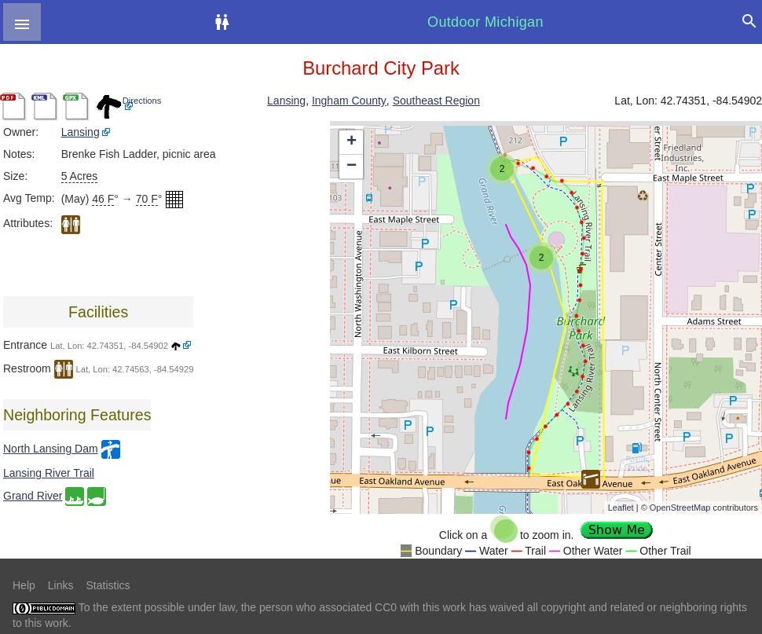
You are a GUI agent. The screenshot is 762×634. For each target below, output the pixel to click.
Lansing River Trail (48, 473)
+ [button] (351, 142)
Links (61, 585)
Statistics (108, 585)
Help (24, 585)
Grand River (32, 495)
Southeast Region (436, 100)
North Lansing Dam (50, 448)
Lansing (286, 100)
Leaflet (621, 507)
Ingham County (349, 100)
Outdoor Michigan (485, 22)
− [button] (351, 166)
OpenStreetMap (680, 507)
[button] (22, 22)
